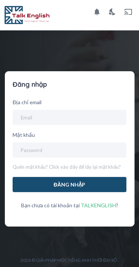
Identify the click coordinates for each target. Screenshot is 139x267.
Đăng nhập (70, 184)
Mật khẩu (24, 135)
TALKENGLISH (98, 205)
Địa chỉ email (27, 102)
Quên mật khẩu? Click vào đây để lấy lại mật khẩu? (66, 167)
